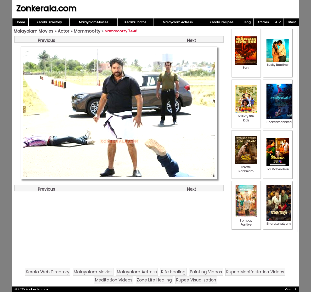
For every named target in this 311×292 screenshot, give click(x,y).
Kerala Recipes (221, 22)
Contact (290, 289)
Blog (247, 22)
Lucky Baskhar (277, 63)
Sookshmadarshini (280, 120)
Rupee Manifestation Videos (255, 272)
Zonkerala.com (46, 8)
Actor (63, 31)
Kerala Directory (49, 22)
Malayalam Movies (93, 22)
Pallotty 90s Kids (246, 116)
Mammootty (87, 31)
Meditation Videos (113, 280)
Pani (246, 66)
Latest (291, 22)
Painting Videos (206, 272)
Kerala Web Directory (47, 272)
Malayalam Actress (178, 22)
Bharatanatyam (278, 222)
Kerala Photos (135, 22)
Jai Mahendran (277, 167)
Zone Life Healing (154, 280)
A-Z (278, 22)
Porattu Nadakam (246, 167)
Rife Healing (173, 272)
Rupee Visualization (196, 280)
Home (20, 22)
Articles (263, 22)
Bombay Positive (246, 220)
